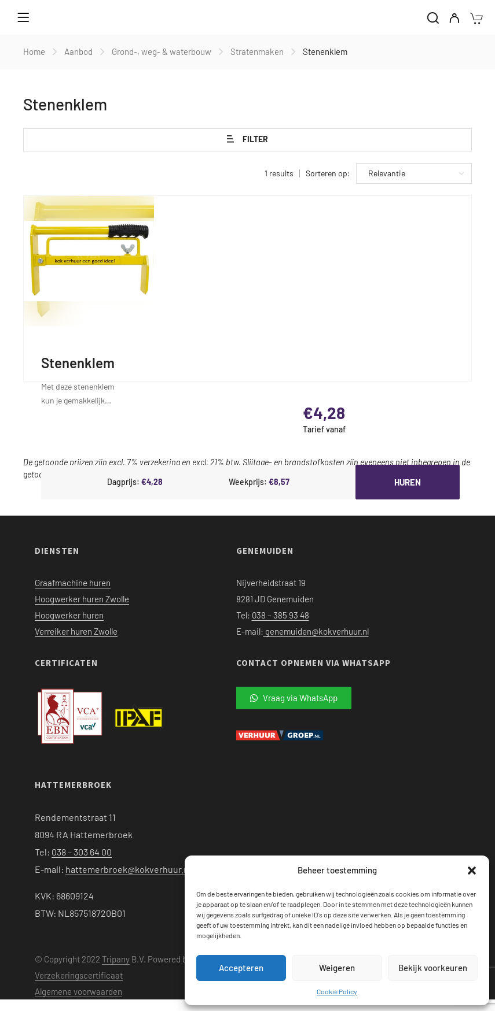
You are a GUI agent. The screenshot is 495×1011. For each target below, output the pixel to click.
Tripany (116, 959)
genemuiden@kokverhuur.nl (316, 631)
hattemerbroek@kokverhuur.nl (128, 869)
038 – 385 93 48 (280, 615)
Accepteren (241, 967)
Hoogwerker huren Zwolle (82, 599)
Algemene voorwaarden (78, 991)
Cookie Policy (337, 991)
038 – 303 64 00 (82, 851)
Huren (407, 482)
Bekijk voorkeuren (432, 967)
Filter (247, 139)
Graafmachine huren (73, 582)
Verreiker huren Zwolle (76, 631)
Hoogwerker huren (69, 615)
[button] (472, 870)
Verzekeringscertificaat (79, 975)
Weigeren (337, 967)
